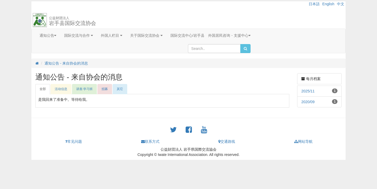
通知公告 (48, 35)
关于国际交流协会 (146, 35)
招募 (105, 89)
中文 (340, 4)
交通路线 (226, 141)
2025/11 (308, 91)
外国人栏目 (111, 35)
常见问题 (73, 141)
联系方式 (150, 141)
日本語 (314, 4)
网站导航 (303, 141)
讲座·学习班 (84, 89)
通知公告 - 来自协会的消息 (66, 63)
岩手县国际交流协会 (72, 21)
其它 (120, 89)
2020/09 (308, 102)
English (328, 4)
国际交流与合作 (78, 35)
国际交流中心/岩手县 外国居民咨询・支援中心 (210, 35)
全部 (43, 89)
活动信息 (61, 89)
